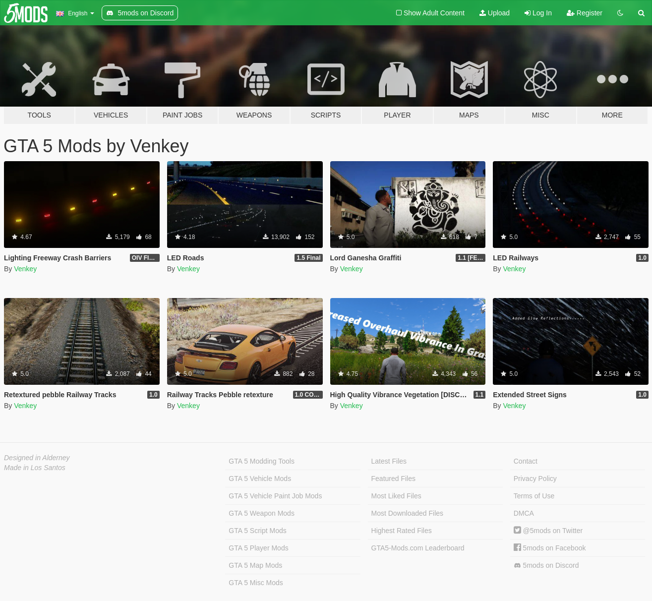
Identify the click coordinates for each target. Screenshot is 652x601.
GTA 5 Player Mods (258, 548)
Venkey (25, 269)
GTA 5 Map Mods (255, 565)
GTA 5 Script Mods (257, 531)
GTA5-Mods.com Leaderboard (418, 548)
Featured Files (393, 478)
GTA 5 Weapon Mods (262, 513)
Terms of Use (534, 496)
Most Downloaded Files (407, 513)
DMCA (524, 513)
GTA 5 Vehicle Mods (260, 478)
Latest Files (389, 461)
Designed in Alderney (37, 458)
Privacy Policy (535, 478)
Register (584, 13)
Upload (494, 13)
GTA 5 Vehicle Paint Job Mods (275, 496)
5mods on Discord (546, 565)
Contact (525, 461)
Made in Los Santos (34, 468)
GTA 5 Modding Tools (262, 461)
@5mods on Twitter (548, 530)
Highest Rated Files (401, 531)
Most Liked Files (396, 496)
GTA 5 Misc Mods (256, 583)
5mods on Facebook (550, 547)
